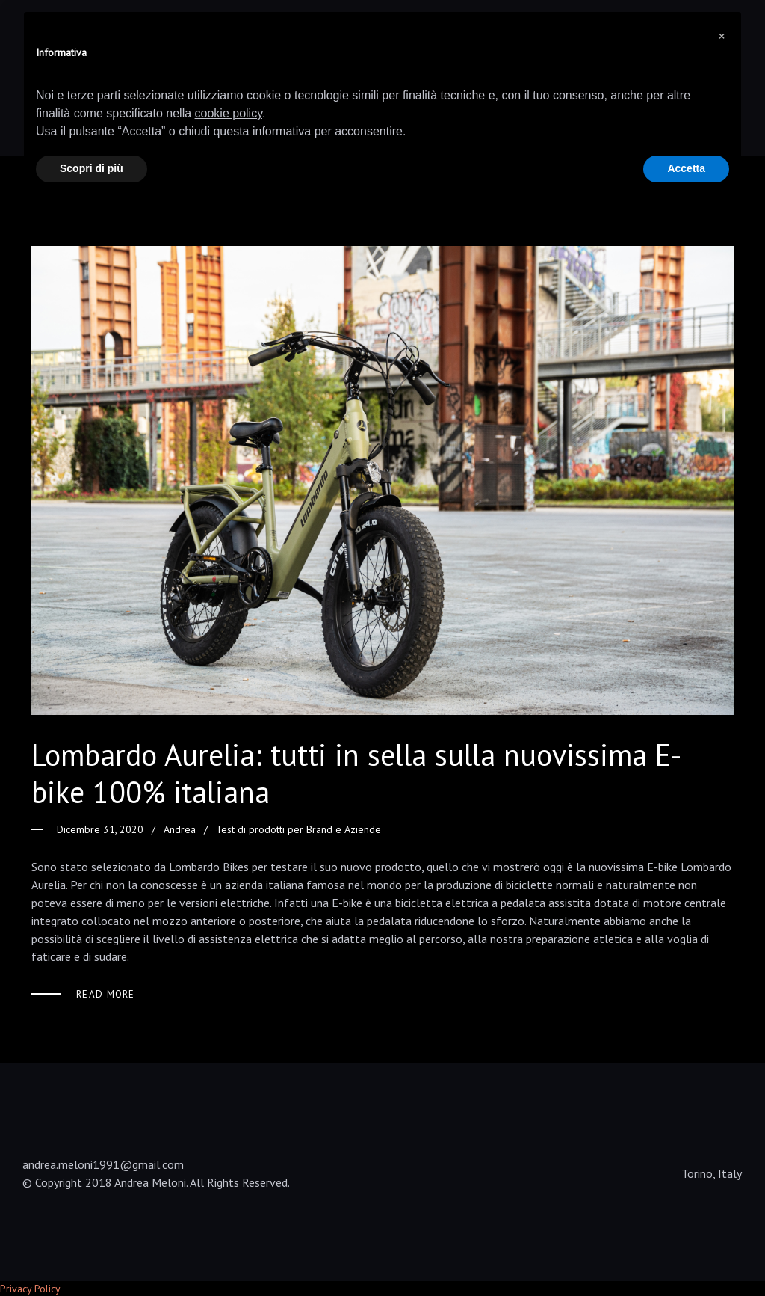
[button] (722, 36)
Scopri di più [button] (91, 168)
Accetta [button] (686, 168)
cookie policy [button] (228, 113)
